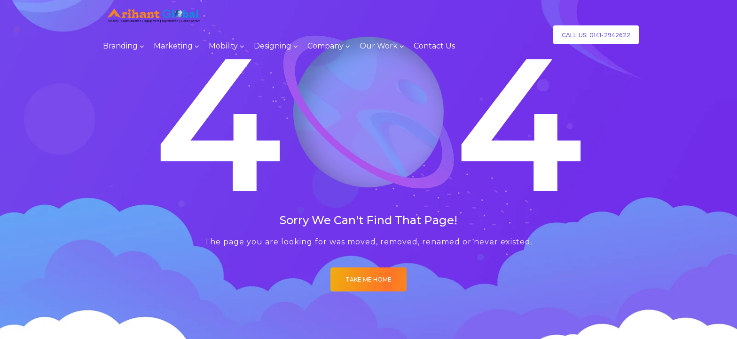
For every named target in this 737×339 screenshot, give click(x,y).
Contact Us (434, 45)
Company (325, 45)
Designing (272, 45)
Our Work (379, 45)
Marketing (173, 45)
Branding (120, 45)
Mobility (223, 45)
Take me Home (368, 279)
